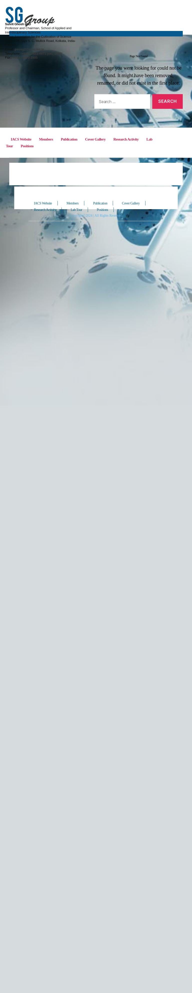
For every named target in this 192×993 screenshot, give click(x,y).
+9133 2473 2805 (127, 38)
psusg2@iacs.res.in (131, 29)
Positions (28, 916)
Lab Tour (78, 981)
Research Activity (129, 909)
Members (48, 909)
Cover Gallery (98, 909)
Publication (71, 909)
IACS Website (45, 975)
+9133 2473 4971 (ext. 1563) (143, 34)
